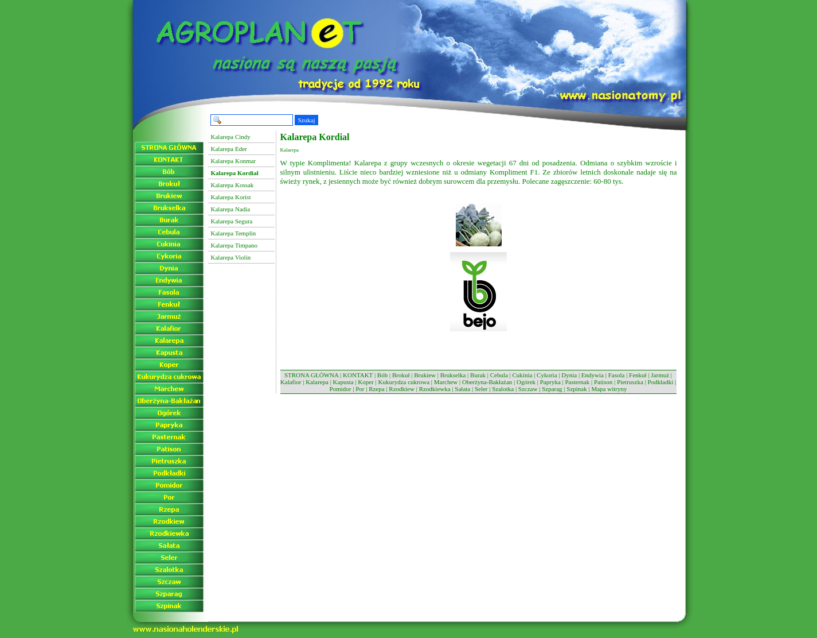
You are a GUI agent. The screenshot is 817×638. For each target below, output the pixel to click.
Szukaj (306, 120)
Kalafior (291, 381)
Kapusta (343, 381)
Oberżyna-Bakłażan (487, 381)
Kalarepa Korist (231, 197)
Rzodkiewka (435, 388)
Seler (481, 388)
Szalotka (503, 388)
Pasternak (577, 381)
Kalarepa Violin (231, 257)
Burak (478, 375)
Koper (366, 381)
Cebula (499, 375)
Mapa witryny (609, 388)
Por (359, 388)
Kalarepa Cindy (231, 136)
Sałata (462, 388)
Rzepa (376, 388)
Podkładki (661, 381)
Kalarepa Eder (229, 148)
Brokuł (401, 375)
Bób (382, 375)
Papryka (550, 381)
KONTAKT (358, 375)
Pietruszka (630, 381)
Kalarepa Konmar (233, 160)
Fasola (616, 375)
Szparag (552, 388)
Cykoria (547, 375)
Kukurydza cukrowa (404, 381)
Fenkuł (638, 375)
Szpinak (576, 388)
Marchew (446, 381)
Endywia (592, 375)
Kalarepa (317, 381)
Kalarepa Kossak (232, 184)
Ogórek (526, 381)
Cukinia (523, 375)
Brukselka (453, 375)
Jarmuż (660, 375)
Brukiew (425, 375)
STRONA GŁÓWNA (311, 375)
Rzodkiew (402, 388)
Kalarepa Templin (233, 233)
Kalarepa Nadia (231, 209)
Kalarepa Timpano (234, 245)
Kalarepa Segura (232, 221)
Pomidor (340, 388)
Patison (603, 381)
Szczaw (528, 388)
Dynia (569, 375)
